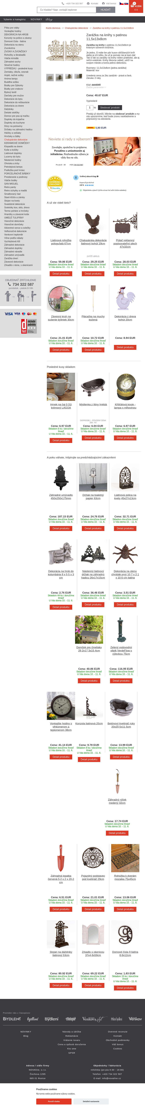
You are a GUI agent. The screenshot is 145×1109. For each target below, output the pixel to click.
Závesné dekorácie (13, 262)
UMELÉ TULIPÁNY (14, 217)
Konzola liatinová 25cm (89, 723)
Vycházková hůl (12, 241)
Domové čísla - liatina (15, 41)
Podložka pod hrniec (14, 170)
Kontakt (94, 3)
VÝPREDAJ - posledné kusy (18, 68)
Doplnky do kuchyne (14, 123)
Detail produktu (61, 273)
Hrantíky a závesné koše (16, 214)
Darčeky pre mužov (14, 95)
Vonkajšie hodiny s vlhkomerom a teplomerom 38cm (61, 726)
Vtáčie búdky (10, 180)
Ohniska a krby (11, 163)
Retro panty (10, 187)
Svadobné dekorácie (14, 204)
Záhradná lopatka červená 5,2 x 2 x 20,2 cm (61, 879)
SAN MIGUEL (11, 184)
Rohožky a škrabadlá (14, 55)
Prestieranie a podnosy (15, 177)
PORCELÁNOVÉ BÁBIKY (17, 173)
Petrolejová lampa (13, 167)
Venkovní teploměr (13, 234)
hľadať (106, 9)
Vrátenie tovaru (71, 1040)
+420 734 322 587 (74, 3)
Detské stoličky (11, 112)
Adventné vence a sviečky (17, 228)
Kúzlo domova (53, 28)
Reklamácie (71, 1036)
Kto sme (71, 1048)
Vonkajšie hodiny (12, 31)
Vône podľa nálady (13, 238)
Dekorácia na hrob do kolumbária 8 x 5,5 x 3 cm (61, 574)
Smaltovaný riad (12, 194)
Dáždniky (9, 109)
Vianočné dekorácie (14, 221)
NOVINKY (36, 19)
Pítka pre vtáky (11, 28)
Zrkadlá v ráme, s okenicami (18, 265)
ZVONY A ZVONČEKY (15, 51)
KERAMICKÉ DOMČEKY (17, 143)
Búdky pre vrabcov (13, 89)
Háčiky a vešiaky (12, 133)
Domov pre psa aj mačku (16, 116)
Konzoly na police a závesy (18, 38)
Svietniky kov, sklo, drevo (16, 207)
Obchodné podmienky (118, 1040)
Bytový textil (10, 92)
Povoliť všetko (54, 1101)
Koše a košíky (11, 150)
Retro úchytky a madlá (15, 190)
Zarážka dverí (11, 258)
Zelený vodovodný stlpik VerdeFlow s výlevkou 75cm (121, 650)
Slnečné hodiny (12, 65)
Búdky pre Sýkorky (13, 85)
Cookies (117, 1048)
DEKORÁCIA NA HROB (16, 34)
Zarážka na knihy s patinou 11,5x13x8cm (113, 28)
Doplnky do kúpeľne (14, 119)
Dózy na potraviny (13, 126)
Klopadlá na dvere (13, 146)
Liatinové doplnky (13, 153)
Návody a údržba (71, 1031)
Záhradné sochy (12, 61)
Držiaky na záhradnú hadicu (18, 129)
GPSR (71, 1053)
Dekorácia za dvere (14, 106)
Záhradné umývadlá (14, 255)
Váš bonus (111, 3)
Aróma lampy (11, 78)
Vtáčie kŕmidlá (11, 58)
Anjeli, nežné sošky (14, 75)
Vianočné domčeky (13, 224)
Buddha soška (11, 82)
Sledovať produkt (110, 107)
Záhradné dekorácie (14, 245)
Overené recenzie (118, 1031)
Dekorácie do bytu (13, 99)
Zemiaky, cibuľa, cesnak (16, 72)
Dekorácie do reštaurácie (16, 102)
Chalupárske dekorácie (15, 139)
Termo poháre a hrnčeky (16, 211)
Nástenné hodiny (12, 160)
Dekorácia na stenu (14, 45)
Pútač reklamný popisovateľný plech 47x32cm (125, 243)
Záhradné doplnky (13, 248)
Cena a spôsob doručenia (72, 1044)
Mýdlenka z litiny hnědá (93, 404)
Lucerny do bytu (12, 156)
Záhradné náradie (13, 251)
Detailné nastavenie (91, 1101)
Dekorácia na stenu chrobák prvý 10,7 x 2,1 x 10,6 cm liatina (125, 574)
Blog (25, 1036)
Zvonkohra (9, 48)
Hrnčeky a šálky (12, 136)
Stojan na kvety (12, 201)
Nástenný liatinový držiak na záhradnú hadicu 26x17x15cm (93, 574)
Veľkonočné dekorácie (15, 231)
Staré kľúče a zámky (14, 197)
